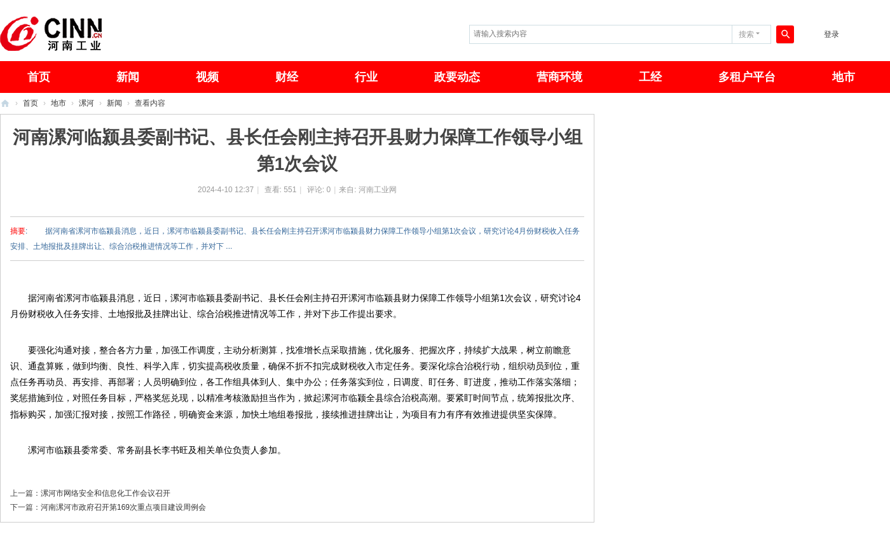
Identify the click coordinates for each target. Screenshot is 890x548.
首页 (30, 103)
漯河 (86, 103)
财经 (286, 77)
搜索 (746, 34)
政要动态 (457, 77)
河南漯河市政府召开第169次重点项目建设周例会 (123, 507)
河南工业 (5, 103)
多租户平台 (747, 77)
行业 (366, 77)
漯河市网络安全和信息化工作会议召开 (105, 493)
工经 (650, 77)
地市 (843, 77)
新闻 (127, 77)
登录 (831, 34)
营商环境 (559, 77)
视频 (207, 77)
